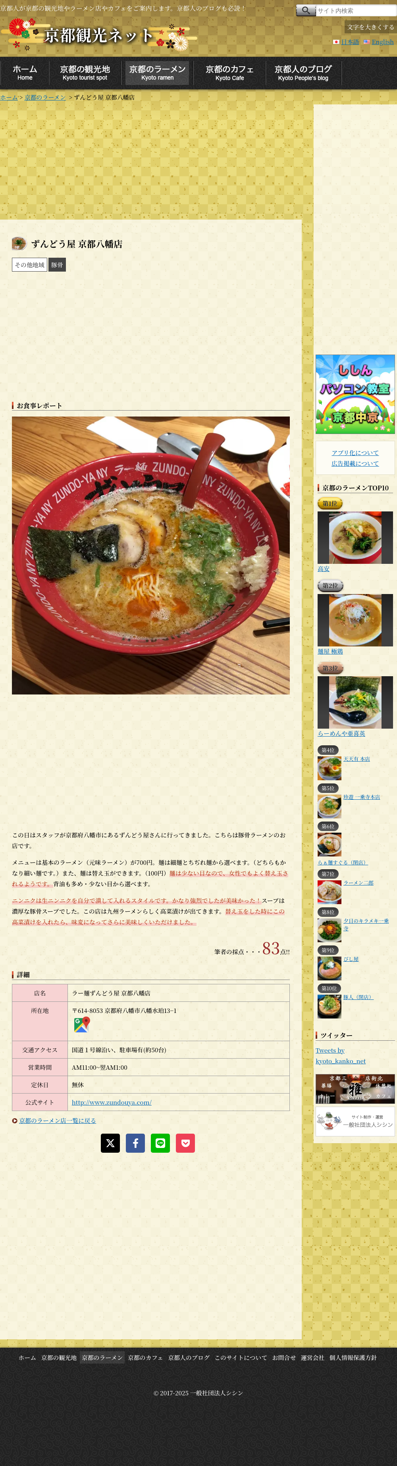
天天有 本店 (356, 758)
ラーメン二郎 (358, 882)
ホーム (9, 97)
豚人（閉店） (358, 997)
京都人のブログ (189, 1357)
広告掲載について (355, 463)
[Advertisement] (151, 160)
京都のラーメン (45, 97)
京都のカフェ (145, 1357)
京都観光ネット (99, 34)
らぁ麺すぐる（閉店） (343, 862)
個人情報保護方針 (353, 1357)
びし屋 (350, 959)
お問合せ (284, 1357)
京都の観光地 (59, 1357)
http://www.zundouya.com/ (112, 1102)
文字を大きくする (371, 27)
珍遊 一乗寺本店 (361, 797)
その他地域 (29, 264)
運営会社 (313, 1357)
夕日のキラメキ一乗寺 (366, 924)
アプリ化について (355, 452)
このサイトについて (241, 1357)
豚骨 (57, 264)
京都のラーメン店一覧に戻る (57, 1120)
